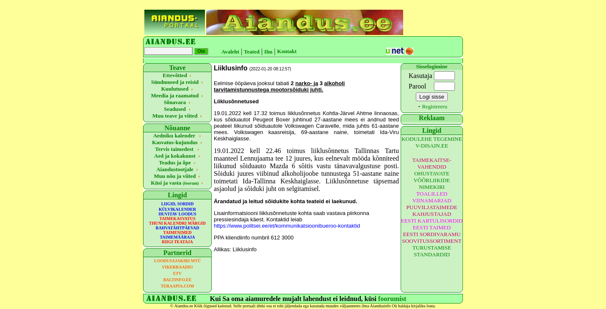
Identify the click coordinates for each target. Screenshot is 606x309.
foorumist (392, 298)
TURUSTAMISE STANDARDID (431, 251)
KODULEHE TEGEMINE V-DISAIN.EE (431, 142)
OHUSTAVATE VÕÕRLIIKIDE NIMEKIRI (432, 180)
